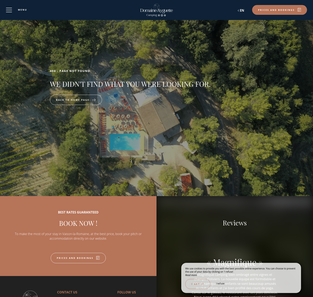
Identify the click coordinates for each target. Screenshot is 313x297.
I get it (197, 283)
